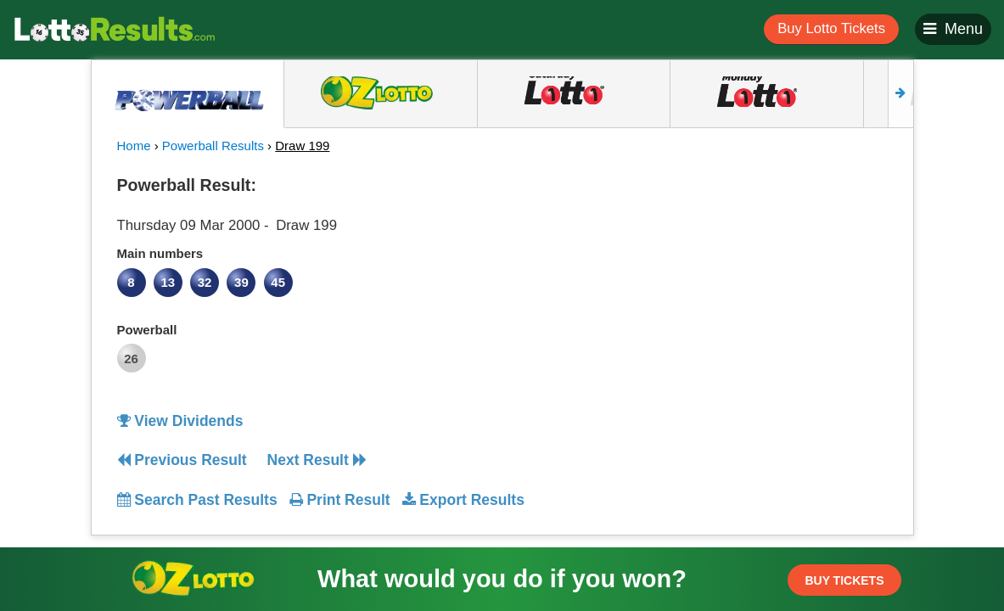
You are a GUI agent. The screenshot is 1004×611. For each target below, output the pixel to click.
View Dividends (180, 420)
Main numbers (160, 253)
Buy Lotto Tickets (831, 28)
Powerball (147, 329)
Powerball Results (213, 145)
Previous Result (182, 459)
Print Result (339, 499)
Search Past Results (197, 499)
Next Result (317, 459)
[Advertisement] (790, 275)
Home (134, 145)
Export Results (463, 499)
